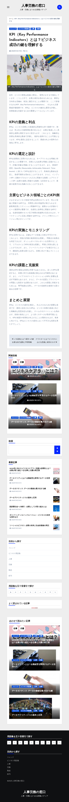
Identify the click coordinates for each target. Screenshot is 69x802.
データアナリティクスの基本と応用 (22, 498)
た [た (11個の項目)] (25, 592)
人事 (32, 29)
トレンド (13, 29)
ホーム (11, 18)
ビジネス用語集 (23, 29)
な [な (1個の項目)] (30, 592)
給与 (10, 576)
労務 (38, 29)
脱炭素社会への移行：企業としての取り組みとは (28, 507)
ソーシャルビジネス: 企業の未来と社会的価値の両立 (29, 525)
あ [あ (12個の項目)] (10, 592)
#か (26, 51)
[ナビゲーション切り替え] (8, 7)
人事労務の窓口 (33, 6)
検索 (11, 441)
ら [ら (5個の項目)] (55, 592)
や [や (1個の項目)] (50, 592)
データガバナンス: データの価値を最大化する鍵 (31, 422)
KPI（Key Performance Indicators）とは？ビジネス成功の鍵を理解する (33, 40)
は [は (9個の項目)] (35, 592)
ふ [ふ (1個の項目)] (40, 592)
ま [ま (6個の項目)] (45, 592)
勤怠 (10, 570)
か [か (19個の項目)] (15, 592)
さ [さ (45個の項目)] (20, 592)
